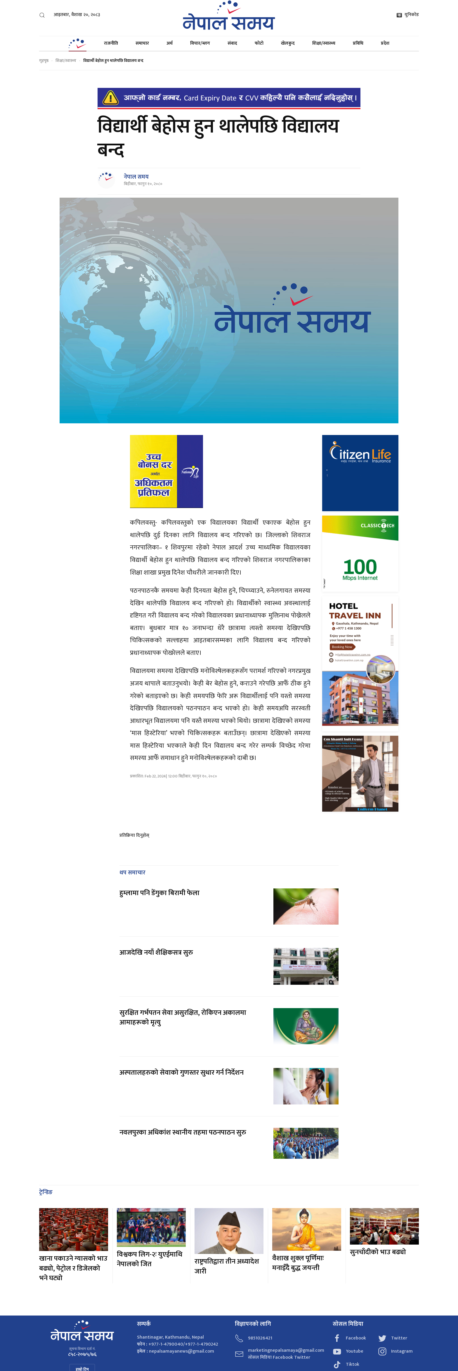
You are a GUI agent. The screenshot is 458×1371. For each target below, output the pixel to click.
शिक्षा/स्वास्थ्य (323, 43)
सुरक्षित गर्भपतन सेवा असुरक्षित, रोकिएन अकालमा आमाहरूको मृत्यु (182, 1018)
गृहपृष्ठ (43, 60)
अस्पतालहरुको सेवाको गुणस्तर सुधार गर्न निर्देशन (181, 1072)
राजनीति (111, 43)
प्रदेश (385, 43)
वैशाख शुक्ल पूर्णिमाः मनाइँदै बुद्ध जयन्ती (298, 1263)
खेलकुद (288, 43)
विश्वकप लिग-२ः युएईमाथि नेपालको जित (149, 1259)
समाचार (142, 43)
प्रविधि (358, 43)
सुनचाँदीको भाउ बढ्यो (378, 1252)
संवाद (232, 43)
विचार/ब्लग (200, 43)
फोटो (259, 43)
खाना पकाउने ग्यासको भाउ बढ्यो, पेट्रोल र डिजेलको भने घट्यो (73, 1268)
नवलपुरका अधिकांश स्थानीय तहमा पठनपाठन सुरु (182, 1132)
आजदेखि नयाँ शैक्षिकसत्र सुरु (156, 952)
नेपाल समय (136, 177)
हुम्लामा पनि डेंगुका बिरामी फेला (159, 893)
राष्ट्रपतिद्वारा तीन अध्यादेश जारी (227, 1266)
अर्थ (169, 43)
